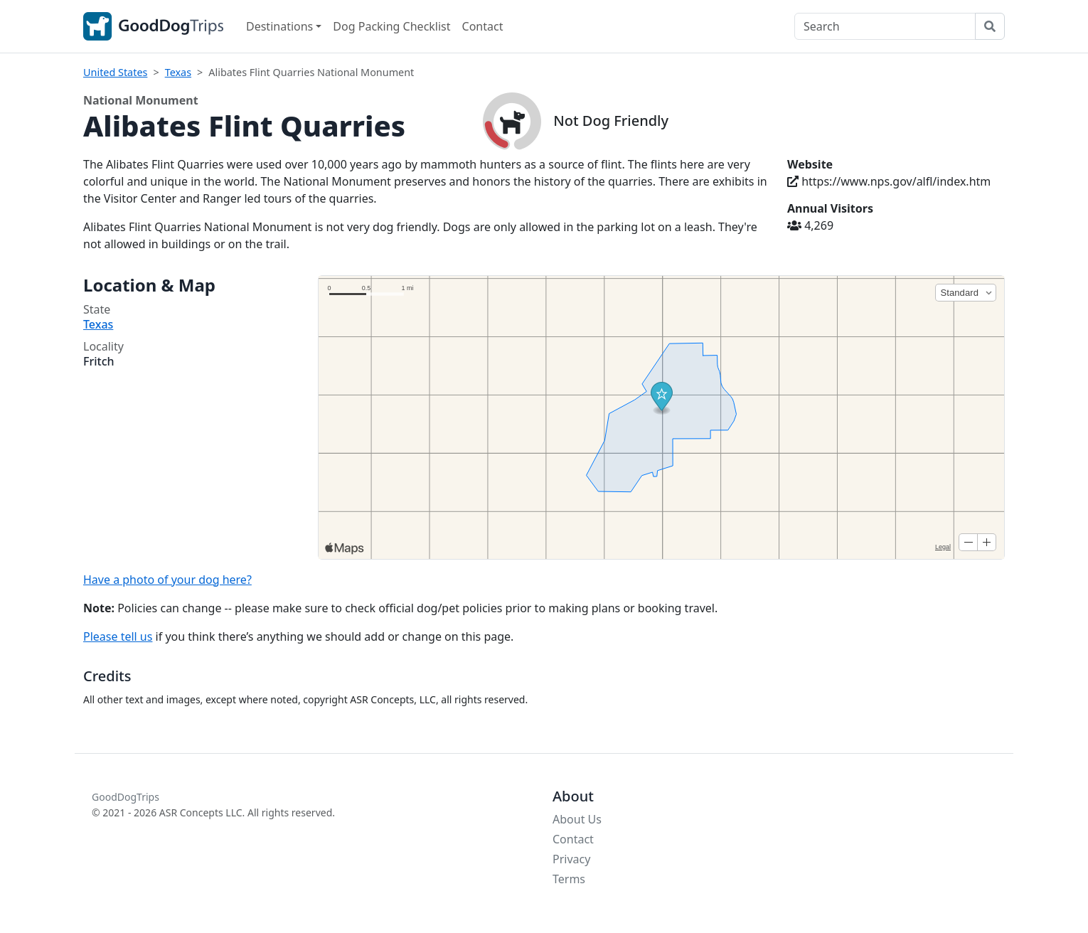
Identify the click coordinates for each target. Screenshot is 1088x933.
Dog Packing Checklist (391, 26)
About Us (577, 819)
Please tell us (117, 636)
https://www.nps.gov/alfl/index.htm (889, 181)
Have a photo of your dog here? (167, 579)
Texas (178, 72)
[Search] (885, 26)
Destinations (279, 26)
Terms (569, 879)
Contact (482, 26)
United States (115, 72)
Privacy (571, 859)
